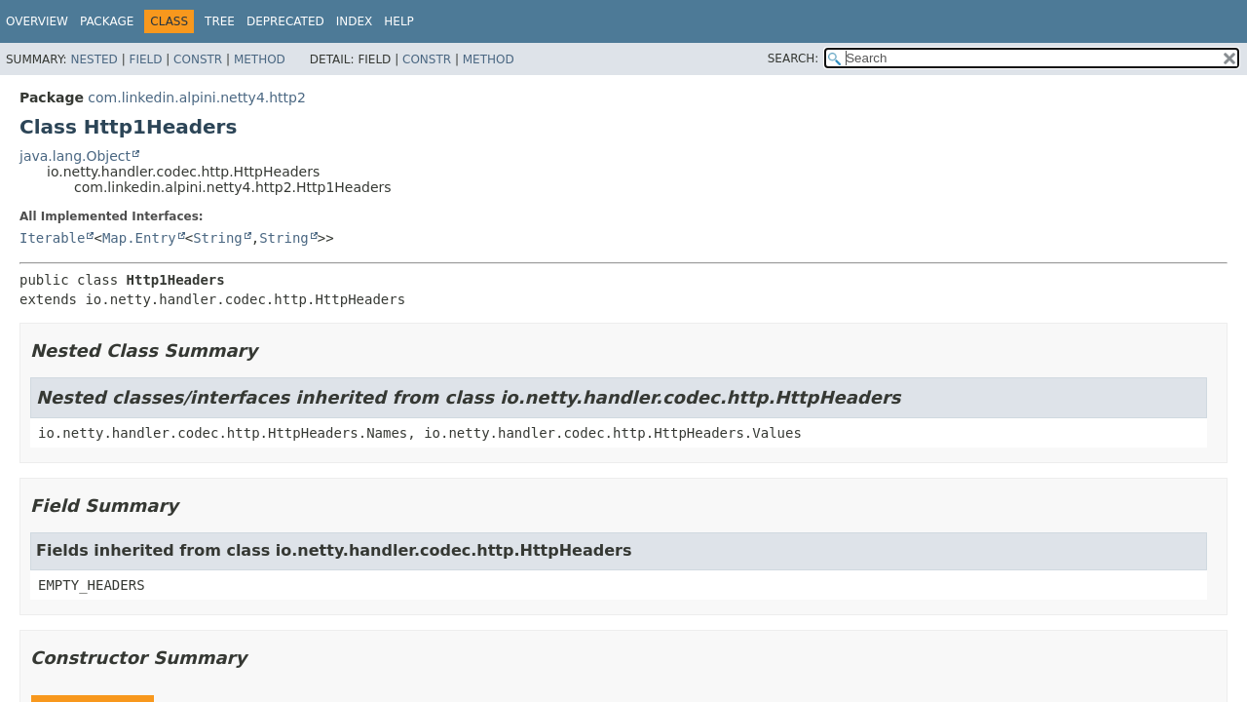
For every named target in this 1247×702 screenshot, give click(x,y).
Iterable (52, 238)
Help (399, 21)
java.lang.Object (75, 156)
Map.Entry (139, 238)
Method (259, 59)
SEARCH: (793, 58)
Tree (220, 21)
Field (145, 59)
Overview (37, 21)
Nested (93, 59)
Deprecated (285, 21)
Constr (197, 59)
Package (106, 21)
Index (354, 21)
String (218, 238)
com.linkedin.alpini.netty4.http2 (197, 97)
